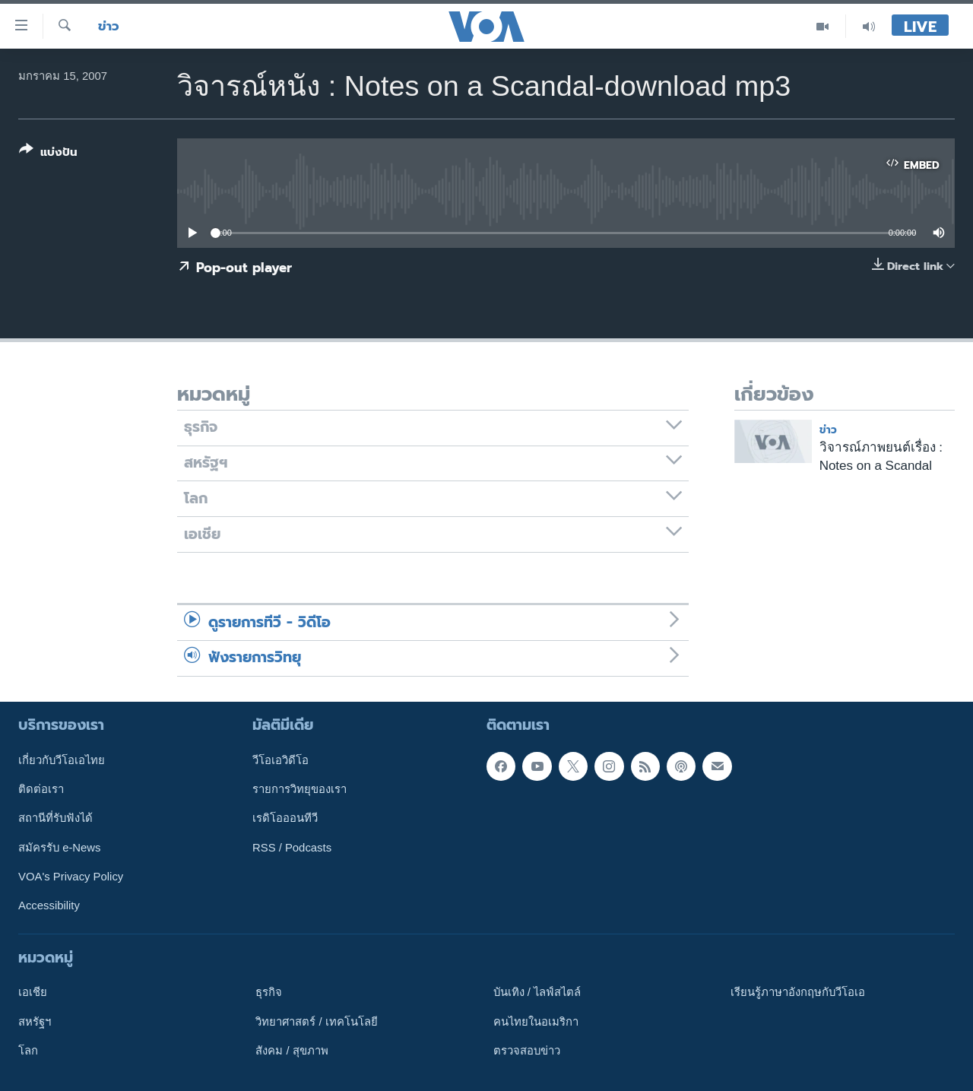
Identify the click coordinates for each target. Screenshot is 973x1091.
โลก (28, 1050)
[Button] (48, 154)
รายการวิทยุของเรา (299, 789)
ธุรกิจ (268, 992)
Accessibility (49, 905)
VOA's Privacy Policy (70, 877)
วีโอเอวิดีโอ (280, 759)
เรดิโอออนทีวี (285, 818)
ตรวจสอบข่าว (526, 1050)
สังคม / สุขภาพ (291, 1050)
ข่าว (108, 26)
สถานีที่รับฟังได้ (55, 818)
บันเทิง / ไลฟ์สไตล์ (537, 992)
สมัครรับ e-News (59, 847)
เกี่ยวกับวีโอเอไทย (61, 759)
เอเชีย (32, 992)
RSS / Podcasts (291, 847)
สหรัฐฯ (34, 1021)
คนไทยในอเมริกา (535, 1021)
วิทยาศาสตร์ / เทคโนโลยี (316, 1021)
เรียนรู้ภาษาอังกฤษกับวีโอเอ (798, 992)
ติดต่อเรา (41, 789)
